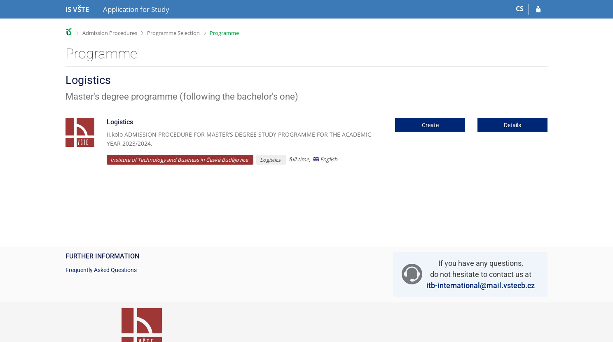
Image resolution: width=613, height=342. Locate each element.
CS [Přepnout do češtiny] (520, 8)
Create (430, 125)
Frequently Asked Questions (101, 270)
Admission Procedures (109, 33)
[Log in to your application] (538, 9)
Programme (224, 33)
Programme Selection (173, 33)
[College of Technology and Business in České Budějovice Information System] (77, 9)
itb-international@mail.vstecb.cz (480, 285)
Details (512, 125)
